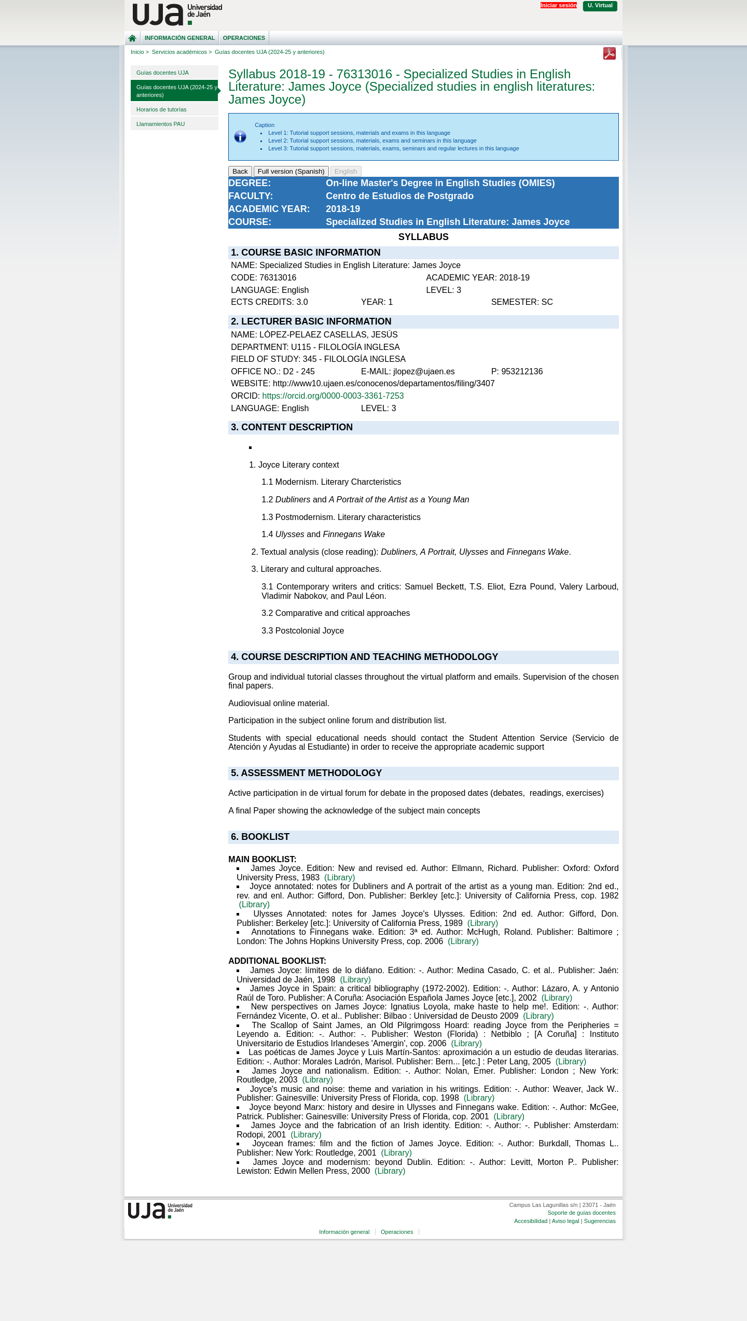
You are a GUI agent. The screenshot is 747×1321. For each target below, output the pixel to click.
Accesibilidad (530, 1221)
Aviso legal (565, 1221)
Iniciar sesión (559, 5)
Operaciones (244, 38)
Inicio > (140, 52)
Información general (180, 38)
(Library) (339, 877)
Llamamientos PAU (160, 124)
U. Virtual (600, 5)
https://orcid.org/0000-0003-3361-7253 (333, 395)
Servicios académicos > (182, 52)
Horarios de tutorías (161, 109)
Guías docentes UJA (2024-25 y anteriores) (176, 91)
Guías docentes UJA (162, 72)
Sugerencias (600, 1221)
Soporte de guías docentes (581, 1213)
